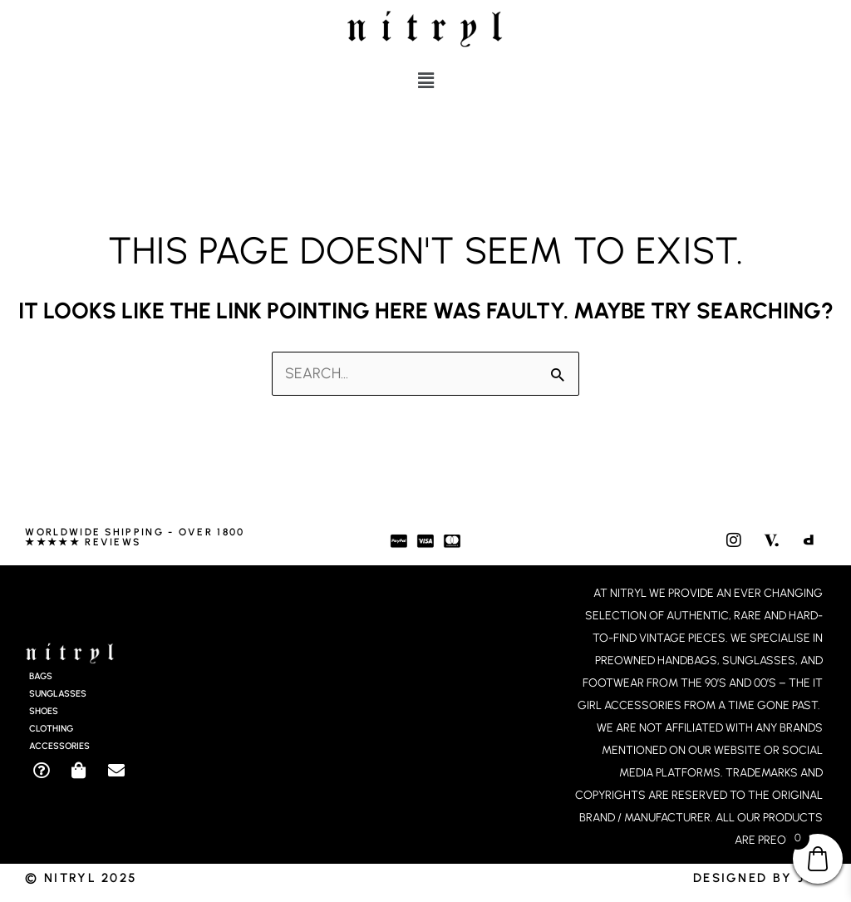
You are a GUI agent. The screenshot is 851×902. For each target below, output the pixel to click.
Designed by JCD (759, 877)
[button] (425, 80)
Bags (40, 677)
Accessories (59, 747)
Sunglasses (57, 694)
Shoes (43, 712)
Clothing (51, 729)
